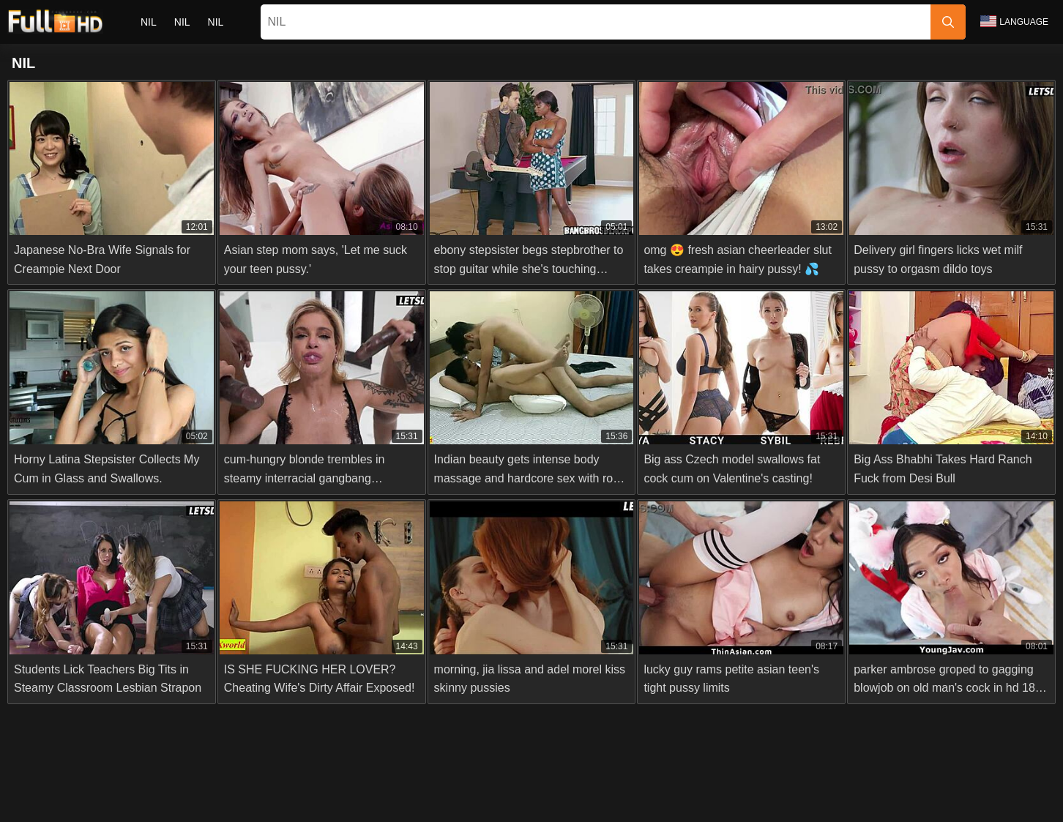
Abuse (491, 786)
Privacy (577, 786)
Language (1014, 21)
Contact (442, 786)
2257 (532, 786)
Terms (624, 786)
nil (149, 22)
